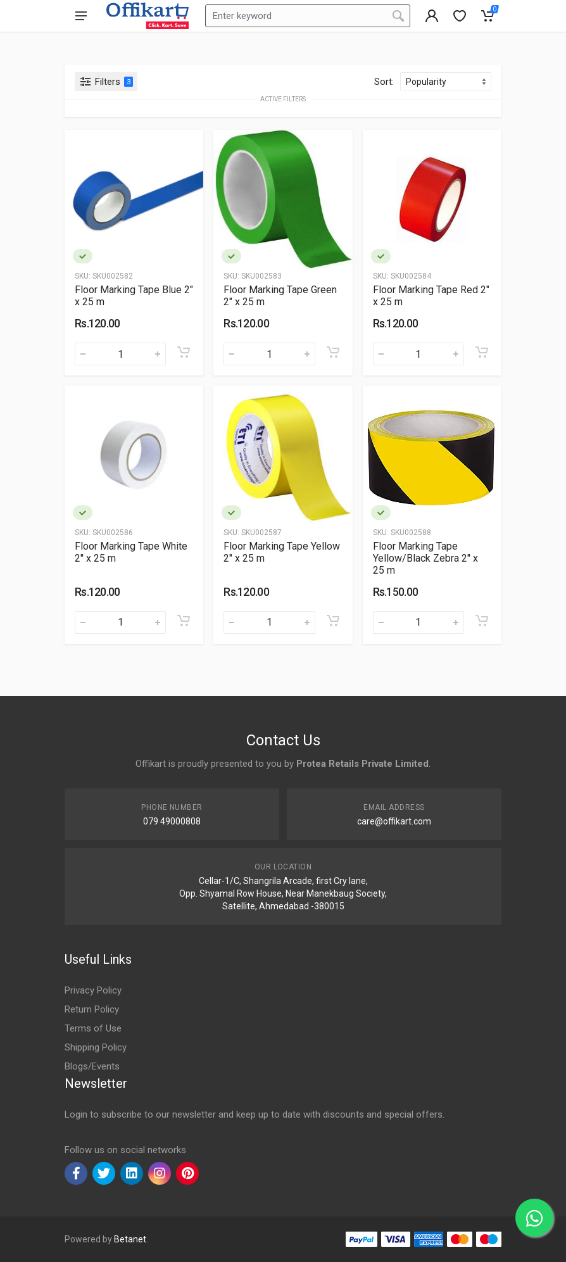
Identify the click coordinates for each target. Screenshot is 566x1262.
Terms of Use (93, 1028)
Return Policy (92, 1009)
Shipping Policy (96, 1047)
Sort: (384, 81)
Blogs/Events (92, 1066)
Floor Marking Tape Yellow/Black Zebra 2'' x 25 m (425, 558)
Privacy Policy (93, 990)
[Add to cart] (183, 352)
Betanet (130, 1239)
